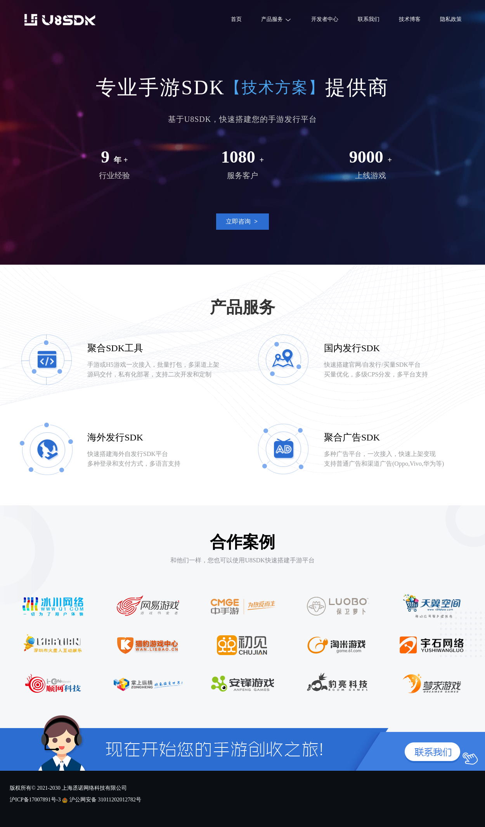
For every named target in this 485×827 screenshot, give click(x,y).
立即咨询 (243, 219)
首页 (236, 19)
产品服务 (276, 16)
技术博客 (410, 19)
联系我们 (368, 19)
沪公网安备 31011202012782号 (105, 800)
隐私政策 (451, 19)
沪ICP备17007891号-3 (35, 800)
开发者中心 (324, 19)
